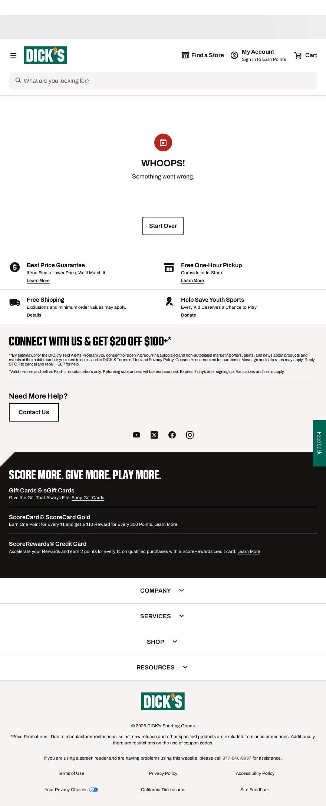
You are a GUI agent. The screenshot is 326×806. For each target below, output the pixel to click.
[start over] (163, 226)
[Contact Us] (34, 412)
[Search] (169, 80)
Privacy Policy (163, 773)
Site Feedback (255, 789)
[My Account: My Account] (258, 55)
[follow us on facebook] (172, 435)
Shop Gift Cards (88, 497)
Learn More (38, 280)
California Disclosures (163, 789)
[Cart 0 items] (306, 55)
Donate (188, 315)
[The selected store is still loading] (202, 55)
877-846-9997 (237, 758)
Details (34, 315)
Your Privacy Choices (66, 789)
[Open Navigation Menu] (13, 55)
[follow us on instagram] (189, 435)
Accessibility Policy (255, 773)
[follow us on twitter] (154, 435)
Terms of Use (71, 773)
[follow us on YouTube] (136, 435)
